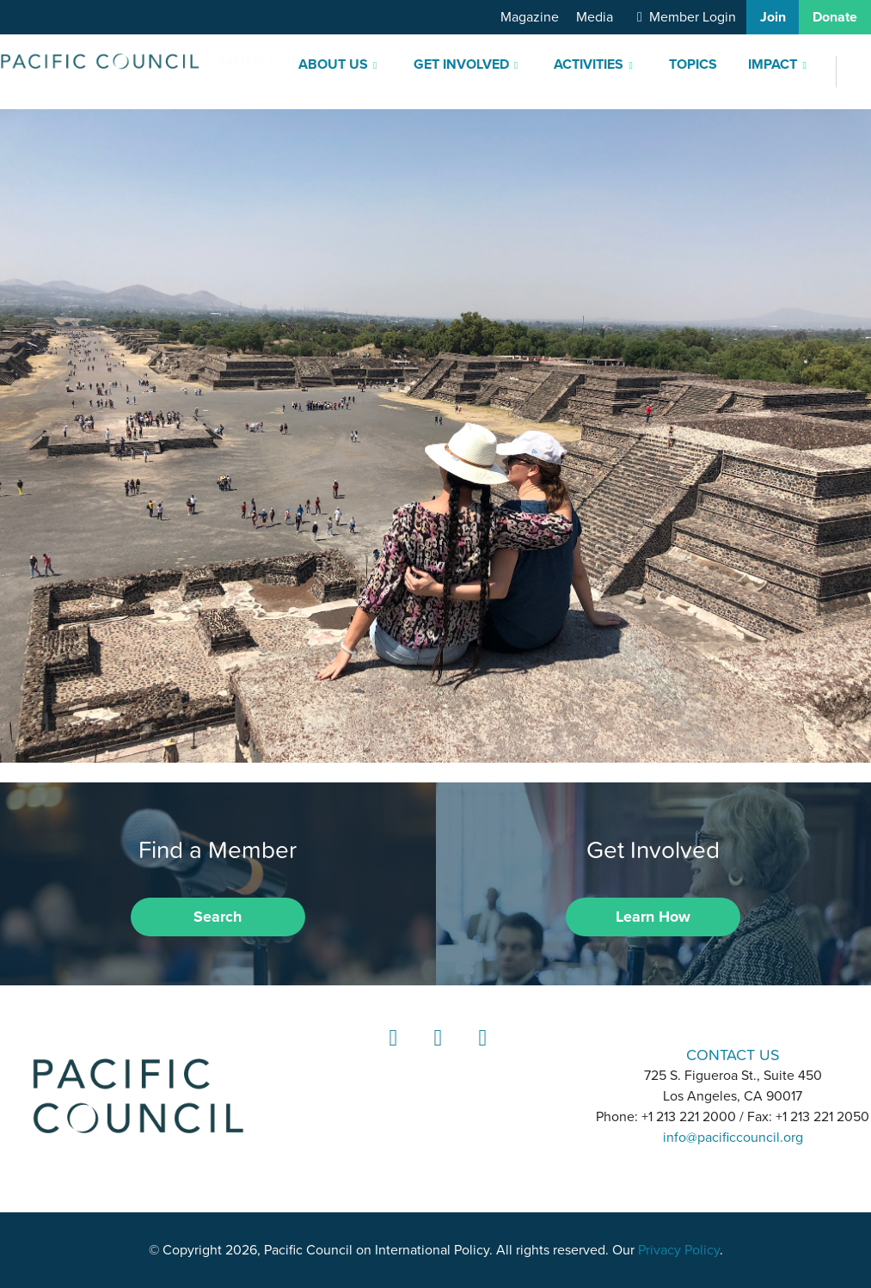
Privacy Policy (679, 1250)
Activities (588, 64)
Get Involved (461, 64)
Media (594, 17)
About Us (333, 64)
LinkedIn (390, 1053)
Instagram (435, 1053)
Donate (835, 17)
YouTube (480, 1053)
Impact (772, 64)
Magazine (529, 17)
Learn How (653, 916)
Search (217, 916)
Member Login (692, 17)
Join (773, 17)
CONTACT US (733, 1054)
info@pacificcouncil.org (733, 1137)
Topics (693, 64)
